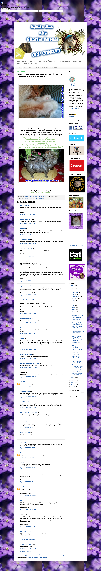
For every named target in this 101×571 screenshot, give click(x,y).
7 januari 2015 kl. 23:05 (28, 495)
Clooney (23, 442)
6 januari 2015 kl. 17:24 (27, 333)
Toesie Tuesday (39, 198)
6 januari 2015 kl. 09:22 (28, 256)
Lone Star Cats (25, 432)
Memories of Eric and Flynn (29, 412)
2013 (73, 380)
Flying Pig (25, 198)
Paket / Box (75, 354)
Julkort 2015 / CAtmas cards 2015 (45, 67)
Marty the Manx (25, 500)
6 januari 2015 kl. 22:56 (28, 407)
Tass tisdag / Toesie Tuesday (77, 320)
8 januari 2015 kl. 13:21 (27, 526)
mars (74, 309)
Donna (22, 452)
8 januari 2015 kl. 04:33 (28, 509)
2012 (73, 382)
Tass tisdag (32, 198)
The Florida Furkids (26, 248)
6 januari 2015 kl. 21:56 (28, 386)
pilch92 (22, 381)
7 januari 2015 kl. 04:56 (28, 468)
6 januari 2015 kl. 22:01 (28, 397)
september (75, 296)
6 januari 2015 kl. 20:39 (28, 377)
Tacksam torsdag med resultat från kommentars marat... (78, 332)
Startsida (42, 555)
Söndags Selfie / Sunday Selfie (77, 323)
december (75, 290)
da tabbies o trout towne (28, 402)
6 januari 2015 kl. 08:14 (28, 243)
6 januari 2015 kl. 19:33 (28, 358)
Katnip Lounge (24, 205)
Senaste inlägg (22, 555)
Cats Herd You (24, 422)
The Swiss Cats (25, 239)
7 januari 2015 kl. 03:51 (28, 457)
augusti (74, 298)
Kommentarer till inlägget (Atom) (37, 557)
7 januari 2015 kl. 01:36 (28, 437)
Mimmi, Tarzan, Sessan (27, 531)
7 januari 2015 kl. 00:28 (28, 417)
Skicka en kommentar (25, 551)
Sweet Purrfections (26, 544)
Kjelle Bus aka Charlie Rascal (77, 84)
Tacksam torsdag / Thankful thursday (77, 351)
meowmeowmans (25, 473)
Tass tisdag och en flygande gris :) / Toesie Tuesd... (77, 366)
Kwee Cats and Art (26, 219)
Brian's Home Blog (26, 354)
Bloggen (18, 67)
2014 (73, 378)
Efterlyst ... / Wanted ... (75, 346)
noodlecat (23, 486)
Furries (22, 462)
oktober (74, 294)
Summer (23, 228)
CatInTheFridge (25, 391)
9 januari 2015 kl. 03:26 (28, 548)
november (75, 292)
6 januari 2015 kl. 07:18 (28, 214)
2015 (73, 288)
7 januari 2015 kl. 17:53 (27, 482)
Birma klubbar (28, 67)
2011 (73, 384)
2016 (73, 286)
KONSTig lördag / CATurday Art (77, 316)
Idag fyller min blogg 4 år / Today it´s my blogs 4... (77, 338)
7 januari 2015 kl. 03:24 (28, 448)
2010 (73, 386)
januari (74, 314)
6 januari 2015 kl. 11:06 (27, 281)
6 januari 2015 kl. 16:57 (28, 322)
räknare (71, 116)
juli (73, 301)
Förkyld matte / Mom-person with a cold (76, 361)
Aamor (22, 338)
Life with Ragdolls (25, 318)
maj (73, 305)
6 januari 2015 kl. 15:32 (28, 313)
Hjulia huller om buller (27, 286)
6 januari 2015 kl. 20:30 (28, 367)
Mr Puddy (23, 261)
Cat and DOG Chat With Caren (29, 363)
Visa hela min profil (75, 108)
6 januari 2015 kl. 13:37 (28, 295)
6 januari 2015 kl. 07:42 (28, 223)
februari (74, 311)
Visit (76, 245)
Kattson (22, 327)
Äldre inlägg (61, 555)
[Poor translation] (8, 9)
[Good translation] (3, 9)
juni (73, 303)
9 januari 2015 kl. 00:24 (28, 539)
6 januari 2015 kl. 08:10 (28, 234)
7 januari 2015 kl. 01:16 (27, 427)
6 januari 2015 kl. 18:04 (28, 349)
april (73, 307)
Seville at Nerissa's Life (27, 300)
